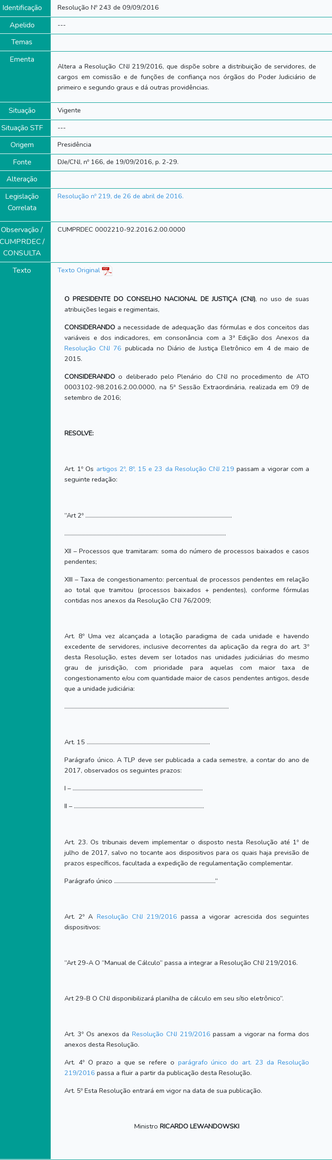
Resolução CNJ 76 (92, 348)
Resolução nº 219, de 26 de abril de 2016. (121, 196)
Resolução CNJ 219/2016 (137, 916)
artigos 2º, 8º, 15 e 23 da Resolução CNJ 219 (165, 468)
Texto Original (79, 270)
